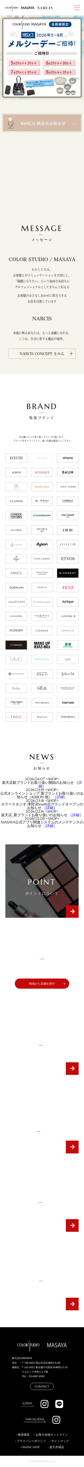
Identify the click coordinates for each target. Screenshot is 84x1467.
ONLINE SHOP (31, 1447)
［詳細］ (60, 797)
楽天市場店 (57, 1447)
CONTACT (42, 1386)
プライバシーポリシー (31, 1441)
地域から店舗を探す (42, 984)
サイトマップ (60, 1441)
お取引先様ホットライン (52, 1435)
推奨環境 (23, 1435)
